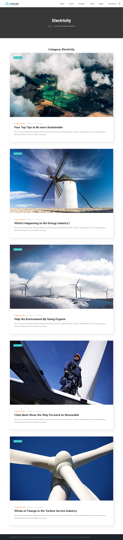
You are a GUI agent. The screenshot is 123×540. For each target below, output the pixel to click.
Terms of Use (68, 537)
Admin (31, 123)
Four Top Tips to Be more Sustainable (38, 127)
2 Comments (39, 123)
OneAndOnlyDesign (85, 537)
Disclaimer (60, 537)
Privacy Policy (52, 537)
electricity (17, 57)
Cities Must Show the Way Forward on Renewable (46, 415)
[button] (119, 3)
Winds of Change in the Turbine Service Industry (45, 511)
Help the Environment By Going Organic (40, 319)
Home (49, 26)
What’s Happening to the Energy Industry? (42, 223)
